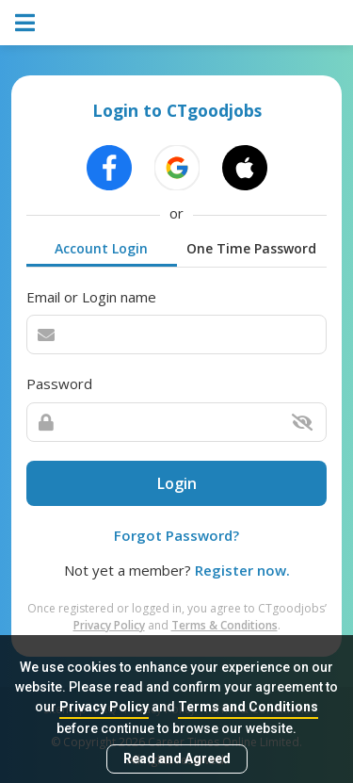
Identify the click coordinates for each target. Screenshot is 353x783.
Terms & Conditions (224, 625)
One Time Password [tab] (251, 248)
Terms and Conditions (248, 706)
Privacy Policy (104, 706)
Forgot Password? (176, 535)
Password (59, 383)
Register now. (242, 570)
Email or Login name (91, 296)
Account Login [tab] (101, 248)
